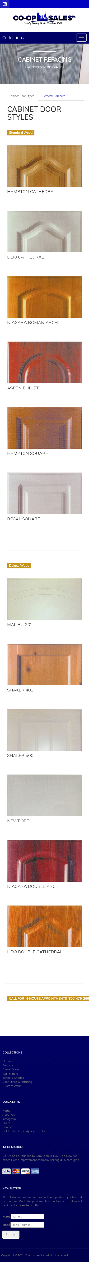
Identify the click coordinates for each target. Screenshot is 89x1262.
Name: (6, 1216)
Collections (13, 37)
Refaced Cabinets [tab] (53, 96)
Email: (6, 1225)
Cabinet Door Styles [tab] (21, 96)
